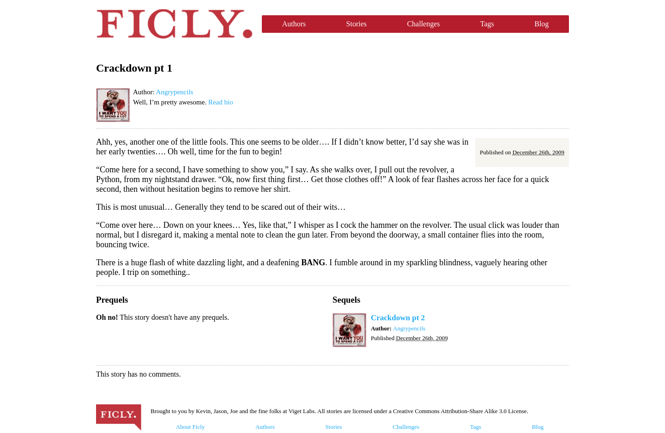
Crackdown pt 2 (398, 317)
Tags (487, 24)
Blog (541, 24)
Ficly (174, 24)
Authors (294, 24)
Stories (356, 24)
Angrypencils (174, 92)
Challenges (423, 24)
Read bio (220, 102)
